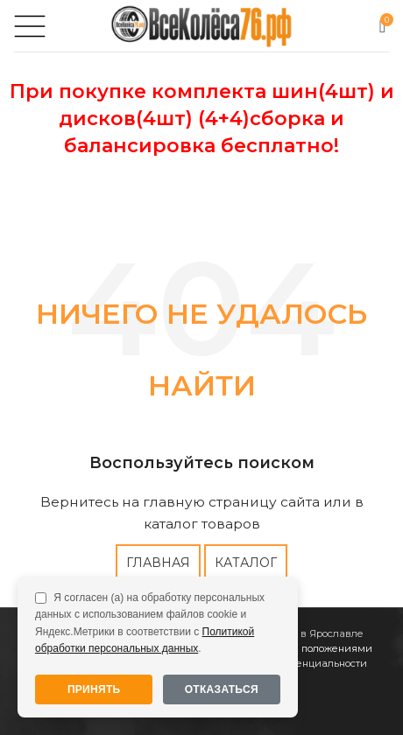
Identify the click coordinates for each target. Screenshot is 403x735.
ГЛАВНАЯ (158, 562)
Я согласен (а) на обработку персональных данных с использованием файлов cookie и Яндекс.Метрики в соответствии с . (150, 623)
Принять (94, 689)
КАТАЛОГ (246, 562)
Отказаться (221, 689)
